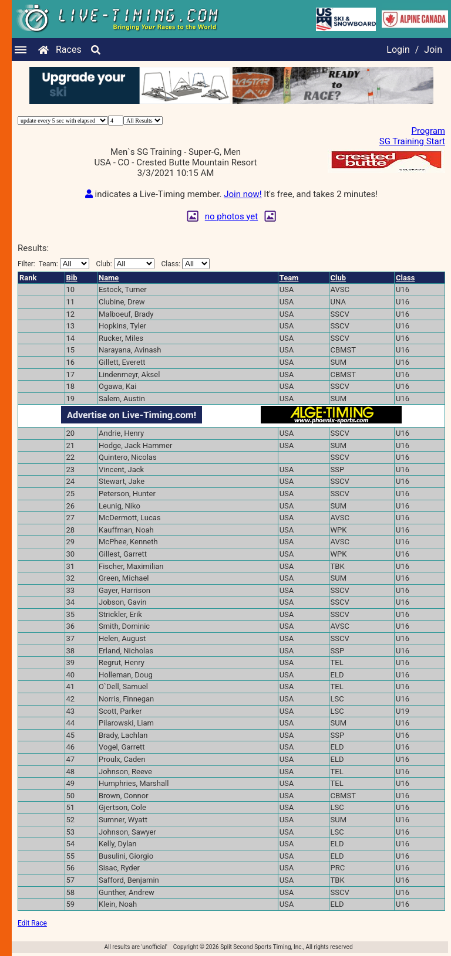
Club (338, 277)
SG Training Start (412, 141)
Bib (72, 277)
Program (428, 131)
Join (433, 49)
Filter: (53, 263)
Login (397, 49)
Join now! (242, 194)
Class (405, 277)
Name (109, 277)
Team (289, 277)
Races (69, 49)
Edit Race (32, 923)
